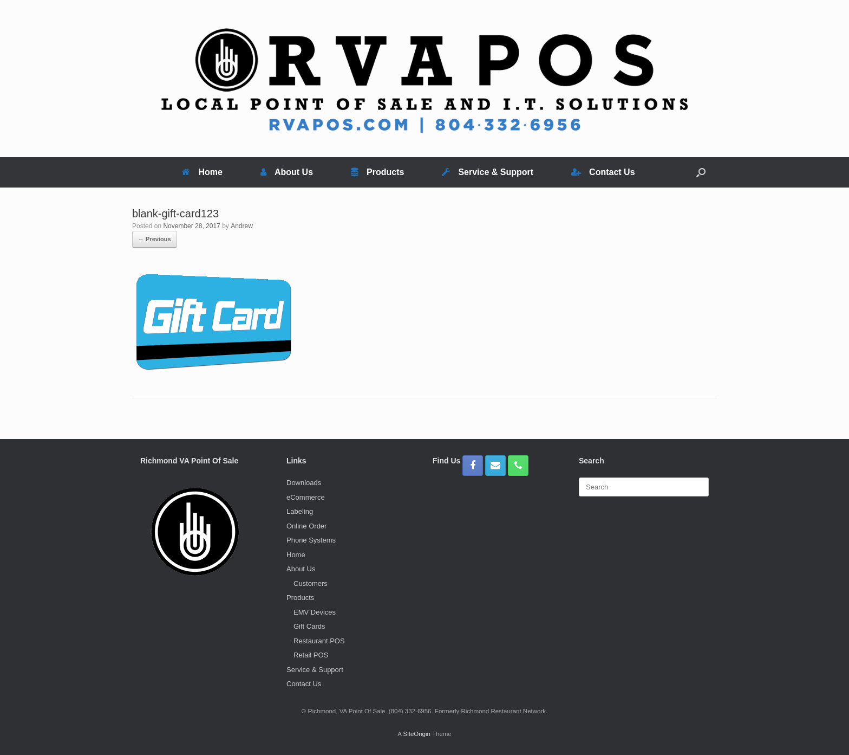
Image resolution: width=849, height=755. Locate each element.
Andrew (242, 226)
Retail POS (310, 655)
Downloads (303, 483)
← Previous (154, 239)
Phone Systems (311, 540)
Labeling (299, 511)
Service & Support (487, 172)
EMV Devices (314, 612)
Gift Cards (309, 626)
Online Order (306, 526)
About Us (286, 172)
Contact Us (603, 172)
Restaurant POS (319, 641)
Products (377, 172)
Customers (310, 583)
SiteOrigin (416, 734)
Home (202, 172)
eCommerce (305, 497)
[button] (701, 172)
